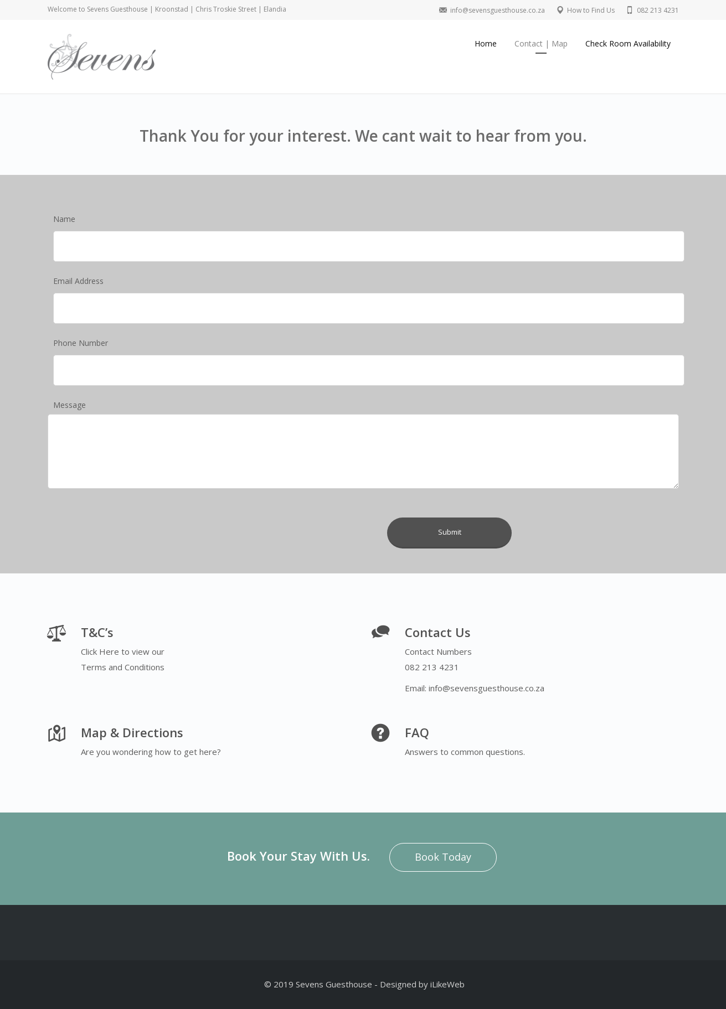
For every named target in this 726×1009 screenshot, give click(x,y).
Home (486, 43)
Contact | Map (541, 43)
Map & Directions (132, 732)
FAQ (417, 732)
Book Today (443, 856)
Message (69, 405)
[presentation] (295, 513)
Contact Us (438, 632)
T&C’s (97, 632)
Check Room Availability (628, 43)
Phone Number (80, 343)
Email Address (78, 281)
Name (64, 219)
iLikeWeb (447, 984)
